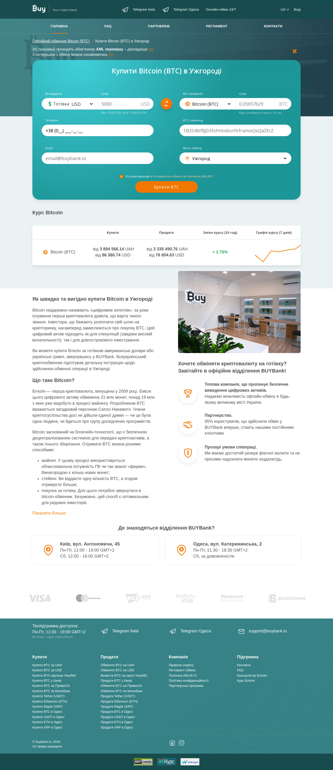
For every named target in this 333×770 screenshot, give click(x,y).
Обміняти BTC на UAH (117, 665)
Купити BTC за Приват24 (51, 686)
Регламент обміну (182, 670)
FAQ (107, 26)
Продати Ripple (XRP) (117, 706)
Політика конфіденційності (189, 680)
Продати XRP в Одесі (117, 727)
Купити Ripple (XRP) (47, 706)
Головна (59, 26)
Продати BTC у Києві (116, 680)
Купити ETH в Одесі (47, 722)
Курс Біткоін (246, 680)
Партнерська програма (186, 686)
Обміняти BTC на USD (117, 670)
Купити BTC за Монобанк (51, 691)
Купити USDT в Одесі (48, 717)
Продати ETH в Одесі (117, 722)
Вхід (297, 9)
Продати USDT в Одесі (118, 717)
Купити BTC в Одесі (47, 711)
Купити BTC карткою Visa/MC (54, 675)
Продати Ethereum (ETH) (119, 701)
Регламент (216, 26)
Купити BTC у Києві (46, 680)
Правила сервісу (181, 665)
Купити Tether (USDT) (48, 696)
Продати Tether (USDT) (118, 696)
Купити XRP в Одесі (47, 727)
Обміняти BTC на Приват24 (121, 686)
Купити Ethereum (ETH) (49, 701)
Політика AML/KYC (183, 675)
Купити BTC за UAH (47, 665)
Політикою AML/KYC (199, 176)
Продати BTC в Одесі (117, 711)
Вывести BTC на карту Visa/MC (124, 675)
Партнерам (159, 26)
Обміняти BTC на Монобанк (121, 691)
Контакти (273, 26)
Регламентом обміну (167, 176)
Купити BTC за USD (47, 670)
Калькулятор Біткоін (252, 675)
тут (151, 49)
